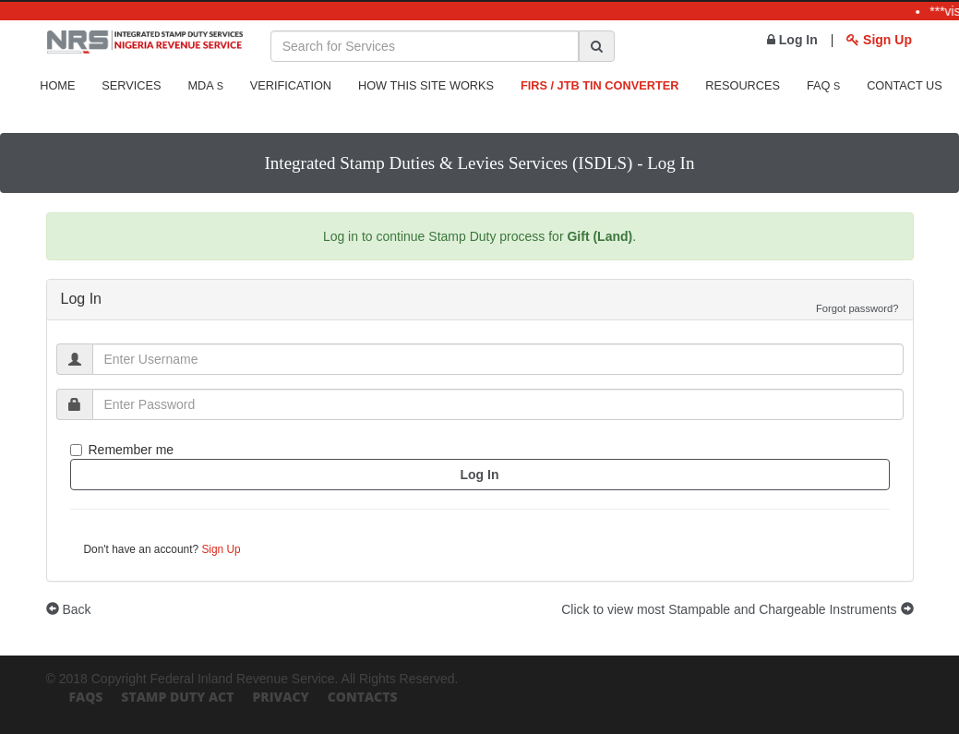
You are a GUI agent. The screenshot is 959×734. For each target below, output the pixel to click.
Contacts (363, 696)
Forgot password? (857, 308)
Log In (792, 39)
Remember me (122, 449)
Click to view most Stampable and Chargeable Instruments (737, 609)
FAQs (86, 696)
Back (68, 609)
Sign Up (879, 39)
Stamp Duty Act (177, 696)
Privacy (280, 696)
